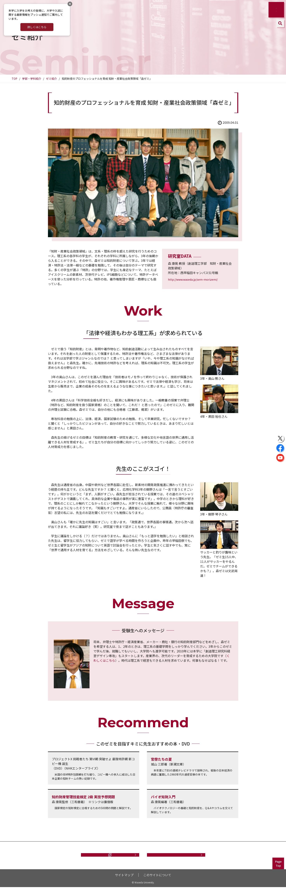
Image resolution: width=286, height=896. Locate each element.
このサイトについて (157, 883)
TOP (14, 78)
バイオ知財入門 (163, 796)
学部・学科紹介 (31, 78)
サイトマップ (124, 883)
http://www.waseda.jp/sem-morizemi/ (193, 279)
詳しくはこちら (36, 27)
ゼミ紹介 (51, 78)
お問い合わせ (176, 859)
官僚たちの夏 (161, 759)
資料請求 (108, 859)
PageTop (278, 872)
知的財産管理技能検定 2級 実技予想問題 (83, 796)
